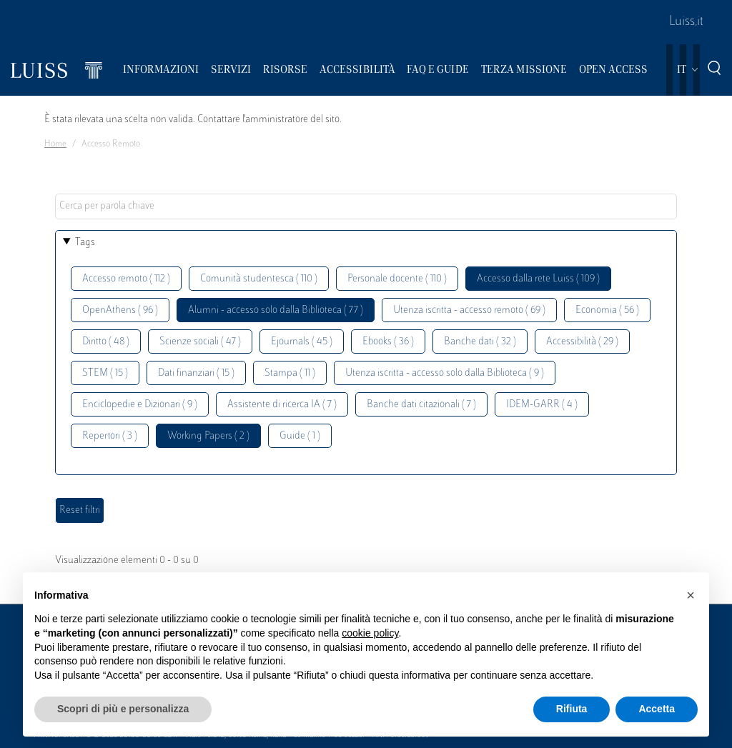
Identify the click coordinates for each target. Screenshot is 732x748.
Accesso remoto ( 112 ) (126, 279)
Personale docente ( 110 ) (397, 279)
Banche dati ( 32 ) (480, 341)
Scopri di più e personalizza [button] (123, 708)
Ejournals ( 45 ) (301, 341)
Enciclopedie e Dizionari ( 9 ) (139, 404)
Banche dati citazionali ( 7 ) (421, 404)
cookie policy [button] (370, 633)
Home (55, 144)
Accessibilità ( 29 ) (582, 341)
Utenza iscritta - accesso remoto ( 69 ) (469, 310)
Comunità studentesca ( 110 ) (258, 279)
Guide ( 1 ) (300, 436)
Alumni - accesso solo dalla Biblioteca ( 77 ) (275, 310)
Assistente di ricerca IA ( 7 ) (282, 404)
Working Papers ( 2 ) (208, 436)
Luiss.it (686, 22)
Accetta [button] (656, 708)
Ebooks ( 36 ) (388, 341)
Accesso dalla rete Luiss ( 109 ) (538, 279)
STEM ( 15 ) (105, 373)
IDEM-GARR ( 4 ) (542, 404)
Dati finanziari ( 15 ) (196, 373)
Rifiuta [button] (572, 708)
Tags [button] (85, 242)
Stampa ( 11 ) (289, 373)
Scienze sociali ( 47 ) (200, 341)
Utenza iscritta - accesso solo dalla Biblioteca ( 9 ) (444, 373)
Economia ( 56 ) (607, 310)
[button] (690, 595)
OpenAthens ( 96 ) (120, 310)
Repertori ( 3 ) (109, 436)
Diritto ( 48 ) (105, 341)
